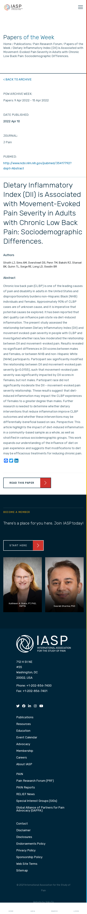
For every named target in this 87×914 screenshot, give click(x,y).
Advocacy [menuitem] (23, 744)
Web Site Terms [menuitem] (26, 864)
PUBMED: (10, 156)
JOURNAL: (10, 136)
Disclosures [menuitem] (24, 837)
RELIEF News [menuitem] (25, 794)
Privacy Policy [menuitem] (26, 850)
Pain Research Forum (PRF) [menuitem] (35, 781)
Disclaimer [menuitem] (23, 830)
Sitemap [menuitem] (22, 870)
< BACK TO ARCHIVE (17, 79)
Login (76, 908)
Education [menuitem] (23, 731)
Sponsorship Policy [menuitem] (29, 857)
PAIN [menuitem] (19, 774)
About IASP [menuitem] (24, 764)
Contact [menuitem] (22, 823)
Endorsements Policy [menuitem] (30, 843)
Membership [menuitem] (24, 751)
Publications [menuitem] (24, 717)
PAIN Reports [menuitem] (25, 787)
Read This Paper (22, 482)
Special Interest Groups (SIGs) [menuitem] (36, 801)
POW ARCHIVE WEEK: (17, 94)
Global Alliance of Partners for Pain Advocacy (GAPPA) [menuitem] (40, 809)
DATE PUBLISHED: (16, 115)
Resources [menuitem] (23, 724)
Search (54, 908)
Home (11, 908)
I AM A (32, 908)
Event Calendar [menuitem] (26, 737)
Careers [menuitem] (21, 757)
